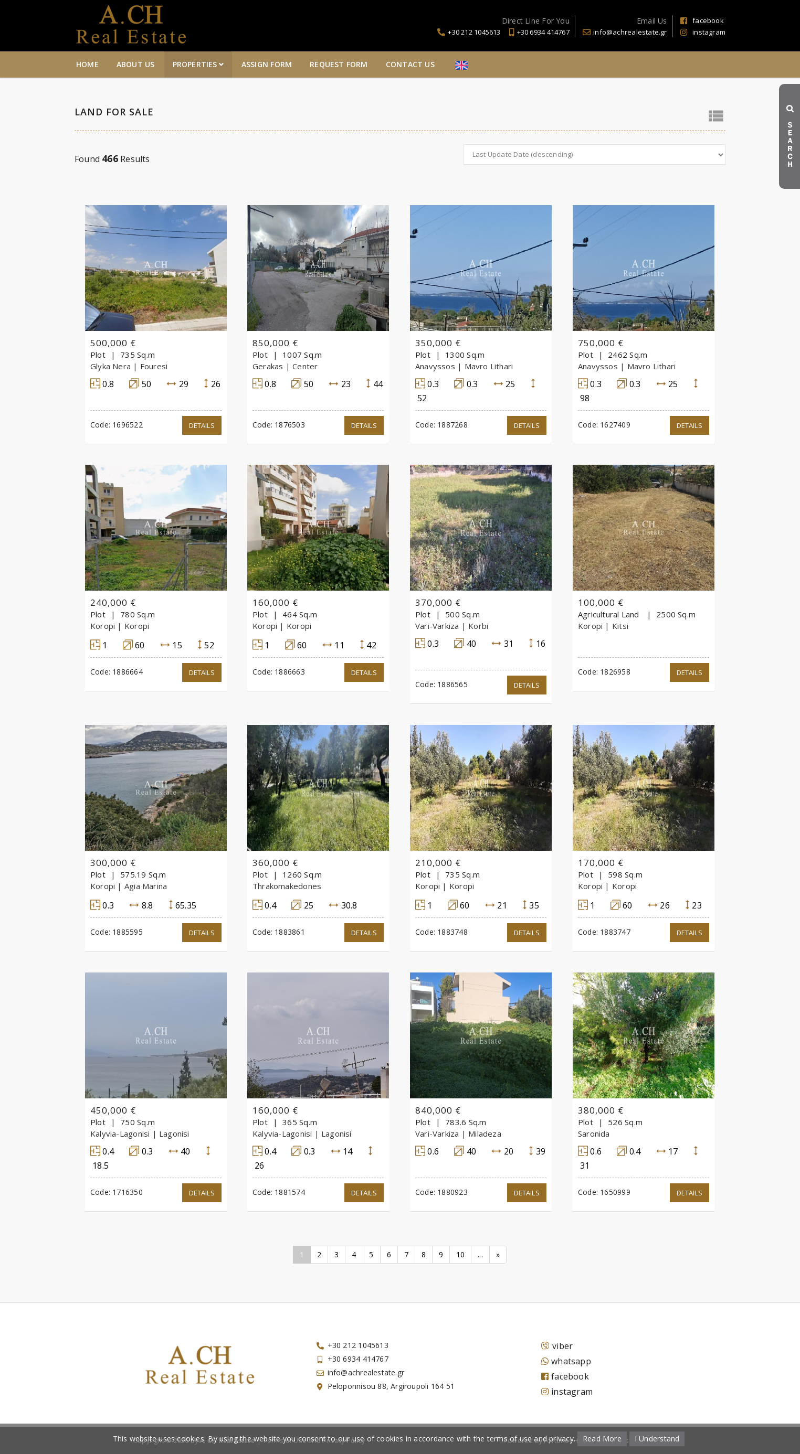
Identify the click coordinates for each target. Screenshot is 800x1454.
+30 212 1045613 (474, 32)
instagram (702, 32)
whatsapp (566, 1361)
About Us (263, 64)
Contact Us (537, 64)
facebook (702, 20)
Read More (602, 1439)
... (480, 1254)
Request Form (466, 64)
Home (215, 64)
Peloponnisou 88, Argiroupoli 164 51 (391, 1386)
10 (460, 1254)
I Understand (657, 1439)
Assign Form (394, 64)
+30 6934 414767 (543, 32)
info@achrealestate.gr (630, 32)
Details (202, 425)
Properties (325, 64)
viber (557, 1346)
